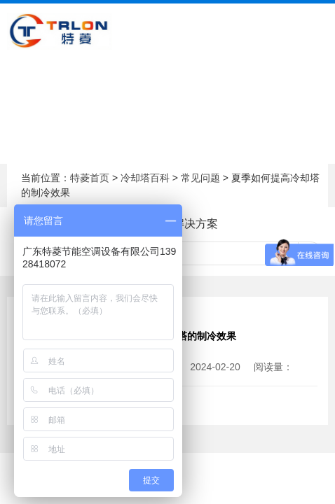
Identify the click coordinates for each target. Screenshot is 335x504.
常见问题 (200, 177)
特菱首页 (89, 177)
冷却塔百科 (145, 177)
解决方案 (195, 224)
